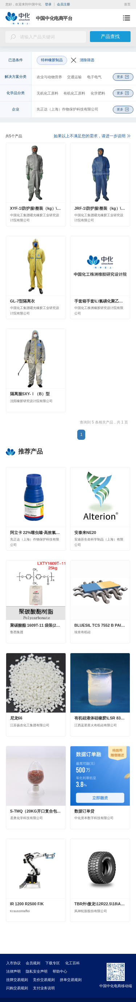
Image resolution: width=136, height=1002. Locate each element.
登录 (48, 4)
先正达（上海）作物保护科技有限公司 (67, 109)
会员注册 (63, 4)
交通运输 (74, 77)
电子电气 (94, 77)
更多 (123, 77)
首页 (127, 4)
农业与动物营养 (49, 77)
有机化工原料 (74, 93)
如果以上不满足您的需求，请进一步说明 (92, 136)
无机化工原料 (47, 93)
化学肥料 (98, 93)
